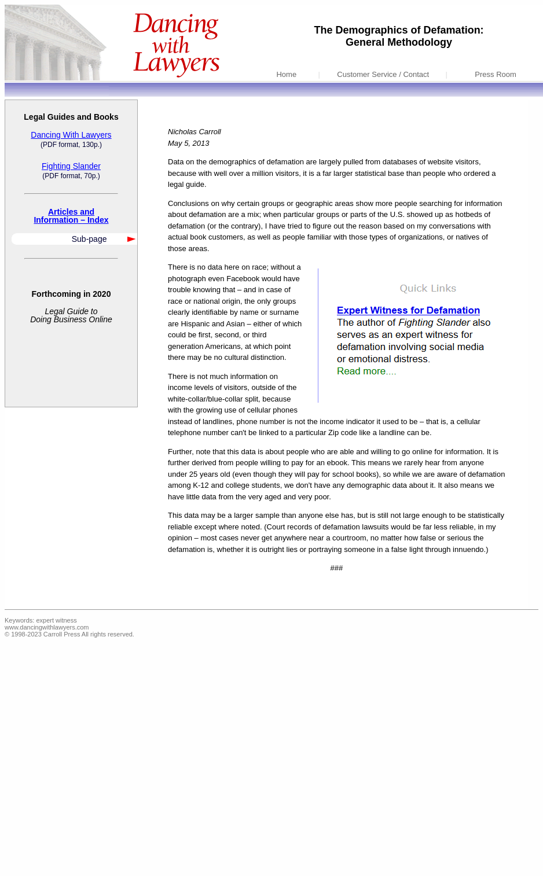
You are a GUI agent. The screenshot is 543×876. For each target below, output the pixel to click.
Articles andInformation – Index (71, 215)
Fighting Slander (71, 166)
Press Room (495, 74)
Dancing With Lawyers (71, 134)
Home (286, 74)
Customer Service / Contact (383, 74)
